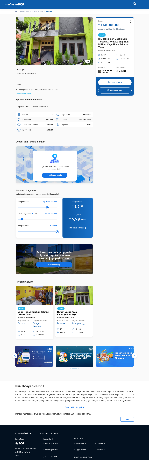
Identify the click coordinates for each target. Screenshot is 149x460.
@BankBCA (101, 450)
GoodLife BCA (81, 443)
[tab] (23, 107)
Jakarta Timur (38, 11)
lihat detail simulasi (76, 228)
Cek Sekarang (54, 265)
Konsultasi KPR (115, 90)
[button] (51, 61)
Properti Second (25, 11)
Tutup (127, 419)
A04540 (49, 11)
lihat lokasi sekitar (54, 175)
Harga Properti (24, 202)
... (33, 433)
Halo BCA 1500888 (51, 444)
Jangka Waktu (23, 226)
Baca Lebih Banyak (73, 407)
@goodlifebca (81, 450)
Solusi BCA (101, 443)
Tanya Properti (115, 82)
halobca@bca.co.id (51, 450)
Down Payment (24, 214)
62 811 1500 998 (51, 456)
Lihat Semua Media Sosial (83, 457)
